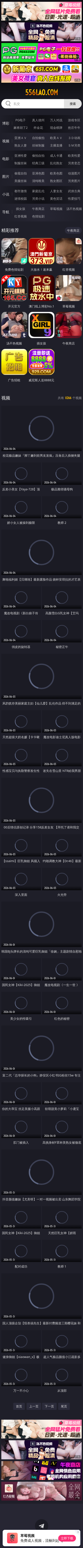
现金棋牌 (56, 127)
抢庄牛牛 (74, 127)
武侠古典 (74, 191)
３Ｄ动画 (74, 138)
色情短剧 (38, 216)
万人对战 (56, 120)
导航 (5, 211)
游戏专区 (74, 120)
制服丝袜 (20, 163)
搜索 (73, 104)
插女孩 (20, 209)
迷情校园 (20, 198)
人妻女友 (56, 191)
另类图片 (74, 181)
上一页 (34, 1406)
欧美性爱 (74, 155)
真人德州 (38, 120)
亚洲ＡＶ (20, 138)
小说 (5, 194)
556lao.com (41, 92)
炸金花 (38, 127)
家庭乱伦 (38, 191)
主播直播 (56, 145)
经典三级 (38, 163)
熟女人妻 (20, 145)
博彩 (5, 123)
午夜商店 (38, 209)
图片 (5, 176)
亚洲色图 (38, 173)
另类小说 (38, 198)
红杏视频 (20, 216)
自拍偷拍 (38, 138)
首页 (19, 1406)
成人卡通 (56, 155)
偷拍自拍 (38, 155)
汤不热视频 (74, 209)
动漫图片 (74, 173)
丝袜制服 (38, 145)
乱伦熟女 (56, 163)
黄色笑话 (56, 198)
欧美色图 (56, 173)
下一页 (49, 1406)
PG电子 (20, 120)
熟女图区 (56, 181)
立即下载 (67, 1538)
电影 (5, 158)
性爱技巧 (74, 198)
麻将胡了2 (21, 127)
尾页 (64, 1406)
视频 (5, 141)
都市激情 (20, 191)
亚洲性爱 (20, 155)
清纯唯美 (38, 181)
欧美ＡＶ (56, 138)
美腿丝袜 (20, 181)
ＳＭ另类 (74, 145)
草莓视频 (56, 209)
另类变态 (74, 163)
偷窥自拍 (20, 173)
